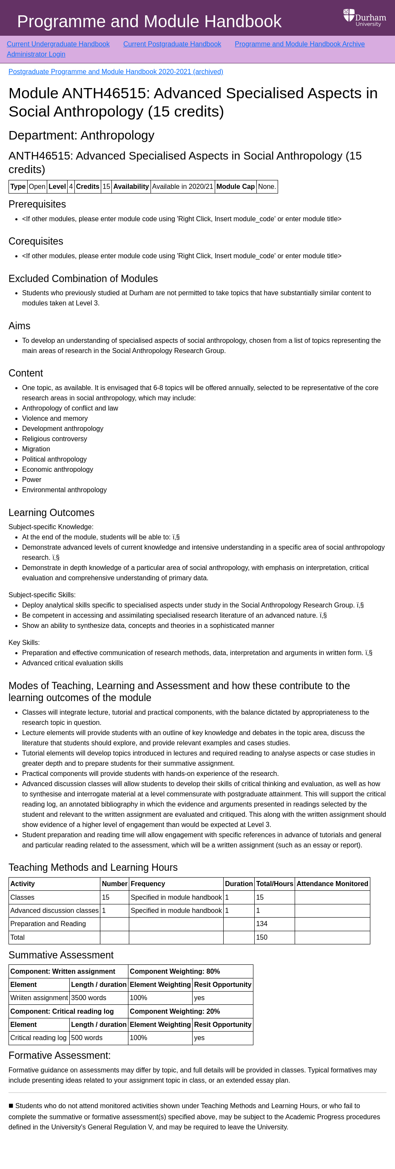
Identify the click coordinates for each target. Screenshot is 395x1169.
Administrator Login (36, 54)
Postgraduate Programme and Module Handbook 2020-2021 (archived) (116, 71)
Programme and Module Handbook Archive (300, 44)
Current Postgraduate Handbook (172, 44)
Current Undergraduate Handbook (58, 44)
